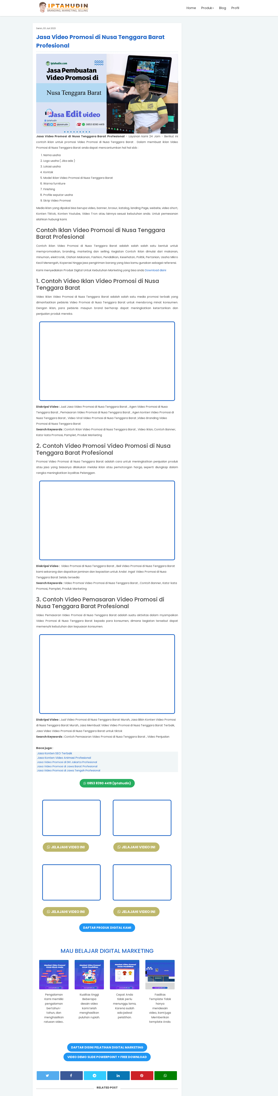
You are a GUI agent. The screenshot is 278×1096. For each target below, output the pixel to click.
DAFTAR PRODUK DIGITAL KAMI (107, 928)
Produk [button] (207, 8)
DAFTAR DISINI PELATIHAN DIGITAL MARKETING (107, 1047)
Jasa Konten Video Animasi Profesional (64, 758)
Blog (222, 8)
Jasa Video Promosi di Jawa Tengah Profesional (68, 770)
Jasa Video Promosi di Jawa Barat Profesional (67, 766)
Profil (235, 8)
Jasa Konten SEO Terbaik (54, 753)
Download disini (155, 270)
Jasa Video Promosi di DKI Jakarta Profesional (67, 762)
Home (191, 8)
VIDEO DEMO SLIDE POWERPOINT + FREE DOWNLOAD (107, 1057)
